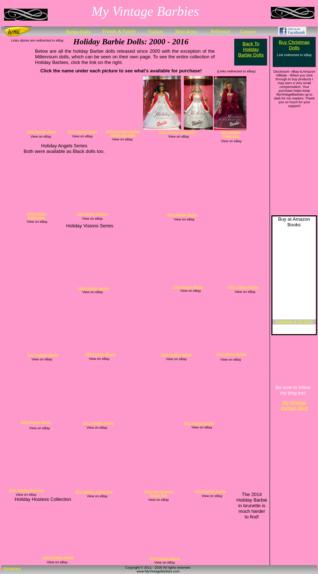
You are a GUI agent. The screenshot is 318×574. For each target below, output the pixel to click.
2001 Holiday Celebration (178, 132)
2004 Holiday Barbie (182, 215)
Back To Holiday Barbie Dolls (251, 49)
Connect (248, 31)
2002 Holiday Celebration (231, 134)
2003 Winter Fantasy (92, 214)
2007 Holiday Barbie (243, 287)
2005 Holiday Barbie (93, 288)
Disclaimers (12, 568)
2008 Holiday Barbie (100, 354)
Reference (220, 31)
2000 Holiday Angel (41, 132)
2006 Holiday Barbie (187, 287)
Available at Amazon (294, 321)
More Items (186, 31)
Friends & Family (119, 31)
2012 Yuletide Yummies (26, 490)
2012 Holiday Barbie (198, 423)
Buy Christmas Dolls (294, 45)
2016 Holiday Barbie (164, 558)
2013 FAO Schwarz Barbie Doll (158, 493)
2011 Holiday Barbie (98, 423)
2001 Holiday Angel (82, 132)
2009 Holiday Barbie (176, 355)
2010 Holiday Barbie (231, 354)
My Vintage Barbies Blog (294, 405)
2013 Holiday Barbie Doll (94, 492)
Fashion (155, 31)
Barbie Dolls (78, 31)
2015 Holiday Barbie (58, 557)
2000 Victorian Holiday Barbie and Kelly (123, 133)
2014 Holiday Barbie (210, 491)
